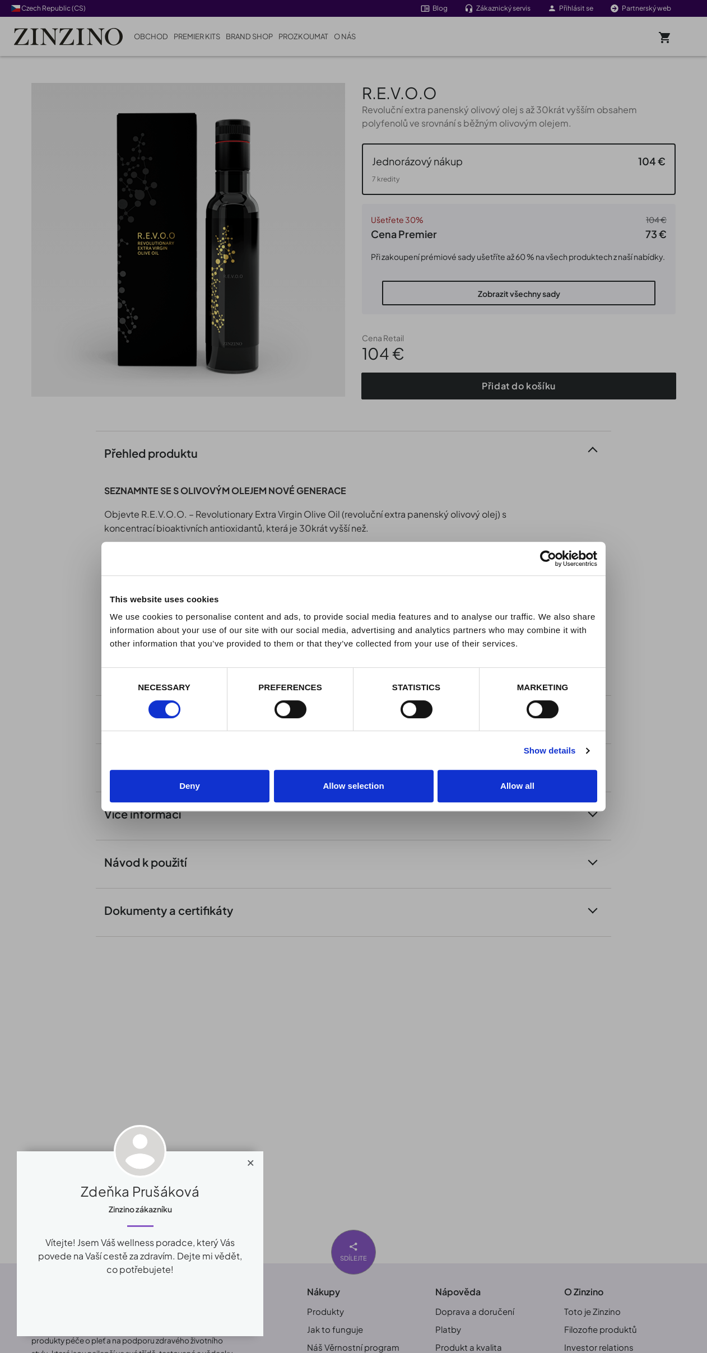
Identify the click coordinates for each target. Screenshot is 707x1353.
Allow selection (353, 786)
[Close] (250, 1160)
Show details (550, 750)
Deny (189, 786)
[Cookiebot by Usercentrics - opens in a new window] (548, 558)
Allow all (517, 786)
